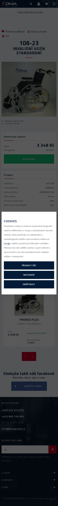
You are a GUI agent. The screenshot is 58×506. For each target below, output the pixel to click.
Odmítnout (29, 284)
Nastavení (28, 274)
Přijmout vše (29, 265)
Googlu (7, 243)
